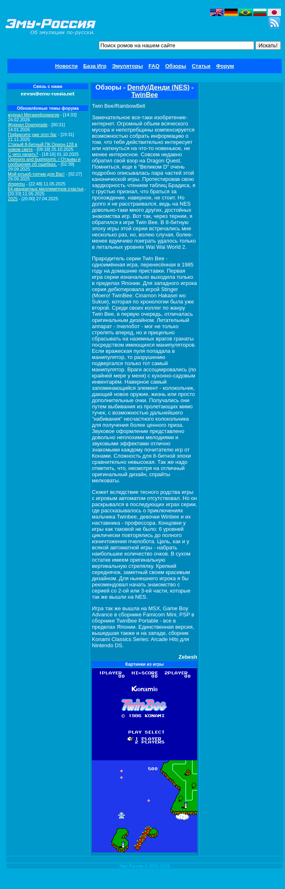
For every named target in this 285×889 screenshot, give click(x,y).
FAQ (154, 66)
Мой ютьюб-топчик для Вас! (36, 173)
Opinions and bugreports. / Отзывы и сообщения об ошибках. (44, 162)
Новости (66, 66)
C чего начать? (23, 154)
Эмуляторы (127, 66)
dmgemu (16, 183)
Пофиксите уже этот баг (32, 134)
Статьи (201, 66)
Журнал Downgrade (27, 124)
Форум (225, 66)
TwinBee (144, 94)
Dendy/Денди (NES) (158, 87)
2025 (13, 198)
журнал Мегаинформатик (33, 114)
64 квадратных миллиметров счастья (46, 188)
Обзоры (175, 66)
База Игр (95, 66)
